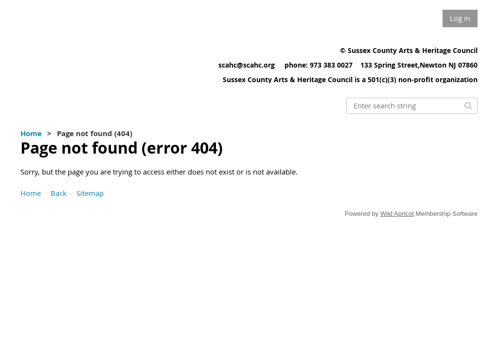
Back (59, 193)
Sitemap (90, 193)
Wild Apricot (397, 213)
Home (31, 133)
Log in (460, 18)
